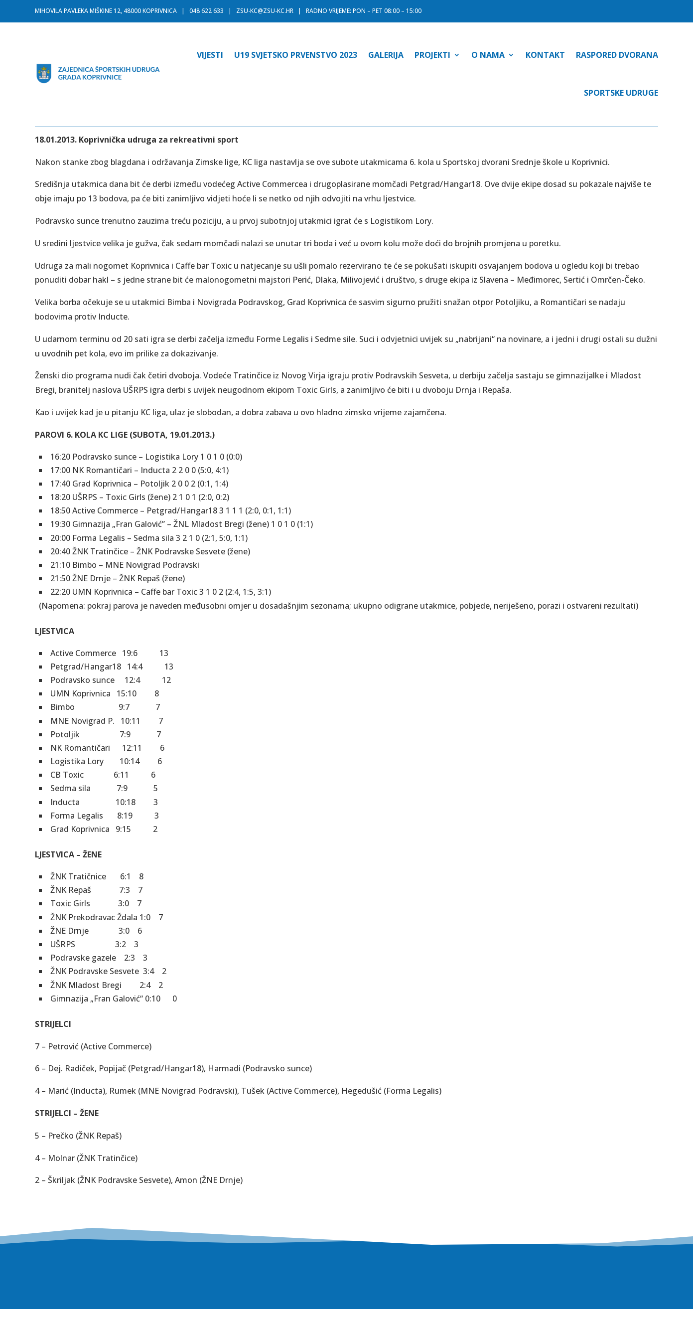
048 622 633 (206, 10)
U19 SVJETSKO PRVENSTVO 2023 (295, 54)
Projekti (432, 54)
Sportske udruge (621, 92)
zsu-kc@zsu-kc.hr (264, 10)
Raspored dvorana (617, 54)
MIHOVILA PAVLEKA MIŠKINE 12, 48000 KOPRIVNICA (106, 10)
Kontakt (545, 54)
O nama (488, 54)
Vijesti (210, 54)
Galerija (386, 54)
